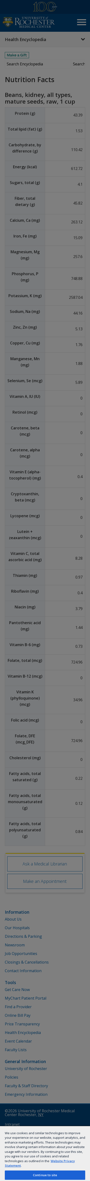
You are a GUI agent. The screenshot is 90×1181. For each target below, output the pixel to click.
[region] (45, 1153)
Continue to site (45, 1175)
